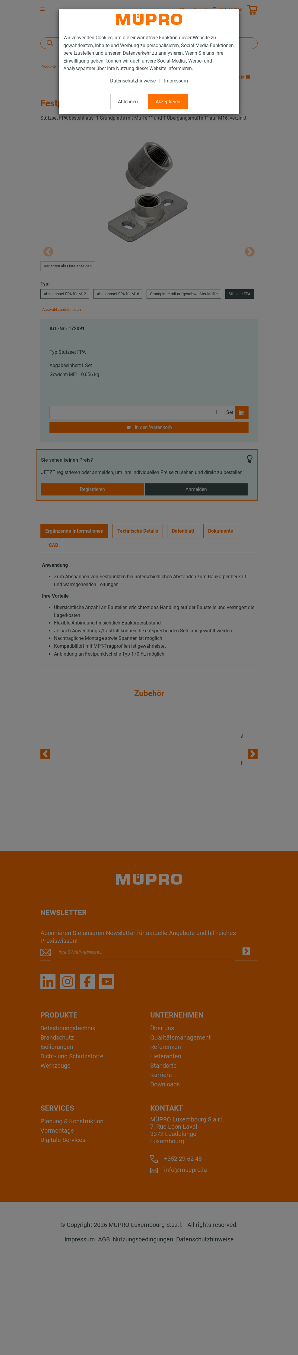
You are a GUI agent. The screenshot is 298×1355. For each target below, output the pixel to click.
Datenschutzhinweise (133, 81)
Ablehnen (128, 102)
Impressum (176, 81)
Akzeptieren (168, 102)
